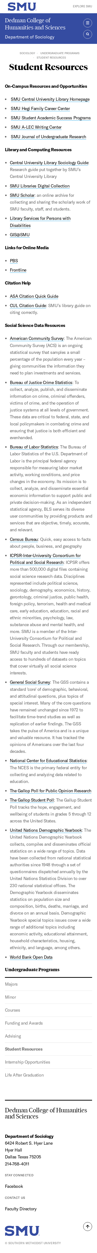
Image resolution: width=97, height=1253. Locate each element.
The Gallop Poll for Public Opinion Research (50, 791)
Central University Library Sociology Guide (49, 162)
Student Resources (24, 1049)
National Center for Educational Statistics (48, 760)
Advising (13, 1036)
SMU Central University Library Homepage (50, 99)
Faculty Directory (21, 1209)
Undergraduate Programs (60, 53)
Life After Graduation (24, 1075)
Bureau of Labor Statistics (34, 447)
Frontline (18, 270)
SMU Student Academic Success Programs (51, 118)
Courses (12, 1010)
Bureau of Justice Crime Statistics (41, 382)
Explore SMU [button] (82, 6)
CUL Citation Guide (28, 305)
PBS (14, 260)
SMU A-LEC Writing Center (36, 127)
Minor (10, 997)
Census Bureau (24, 539)
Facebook (14, 1186)
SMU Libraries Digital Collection (40, 186)
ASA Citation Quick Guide (34, 296)
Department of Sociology (29, 37)
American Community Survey (37, 338)
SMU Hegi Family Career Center (40, 108)
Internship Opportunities (27, 1062)
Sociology (27, 53)
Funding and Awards (24, 1023)
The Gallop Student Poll (32, 800)
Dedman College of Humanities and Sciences (35, 24)
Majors (11, 984)
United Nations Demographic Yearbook (46, 830)
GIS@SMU (20, 234)
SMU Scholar (22, 195)
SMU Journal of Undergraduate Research (48, 136)
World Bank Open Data (31, 957)
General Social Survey (30, 682)
